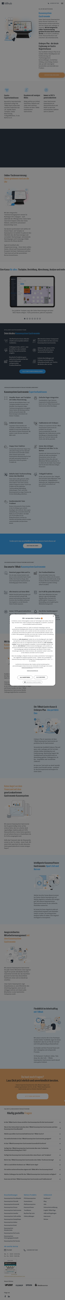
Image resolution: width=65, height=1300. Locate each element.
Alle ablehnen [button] (40, 677)
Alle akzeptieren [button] (25, 677)
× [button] (53, 616)
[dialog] (32, 650)
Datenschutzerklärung (27, 667)
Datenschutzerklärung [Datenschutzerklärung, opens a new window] (32, 670)
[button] (32, 673)
